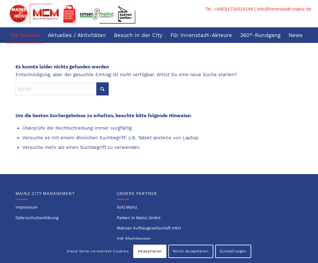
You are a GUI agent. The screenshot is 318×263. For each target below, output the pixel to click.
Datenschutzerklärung (37, 217)
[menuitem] (25, 35)
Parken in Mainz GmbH (139, 217)
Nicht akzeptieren (190, 251)
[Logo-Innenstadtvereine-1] (72, 13)
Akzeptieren (150, 251)
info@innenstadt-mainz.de (284, 9)
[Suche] (307, 50)
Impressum (27, 207)
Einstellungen (233, 251)
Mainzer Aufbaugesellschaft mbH (149, 228)
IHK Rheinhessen (134, 238)
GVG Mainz (127, 207)
